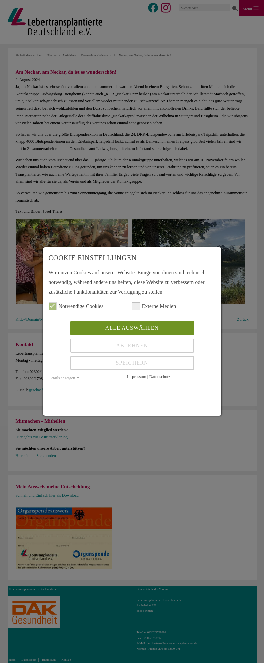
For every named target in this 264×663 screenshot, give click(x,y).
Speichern (132, 363)
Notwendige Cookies (76, 306)
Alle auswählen (132, 328)
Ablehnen (132, 345)
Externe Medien (154, 306)
